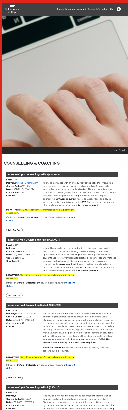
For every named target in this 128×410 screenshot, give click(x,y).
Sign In (122, 150)
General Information (98, 9)
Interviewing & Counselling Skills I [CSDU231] (34, 174)
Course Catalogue (66, 9)
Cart (112, 9)
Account (81, 9)
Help (114, 150)
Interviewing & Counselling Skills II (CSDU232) (35, 305)
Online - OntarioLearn (27, 183)
